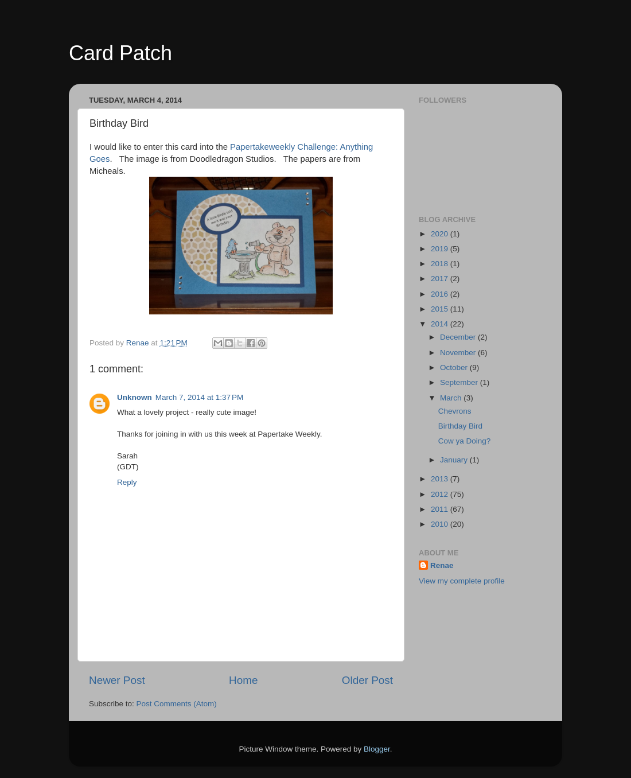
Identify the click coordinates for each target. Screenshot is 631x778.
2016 (440, 294)
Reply (127, 482)
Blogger (377, 749)
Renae (442, 565)
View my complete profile (462, 581)
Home (243, 680)
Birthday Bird (460, 426)
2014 (440, 324)
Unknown (134, 397)
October (455, 367)
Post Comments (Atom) (177, 703)
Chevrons (455, 411)
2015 (440, 309)
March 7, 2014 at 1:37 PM (199, 397)
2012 (440, 494)
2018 (440, 263)
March (451, 398)
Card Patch (120, 53)
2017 (440, 278)
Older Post (367, 680)
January (455, 460)
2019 (440, 248)
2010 (440, 524)
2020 (440, 233)
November (459, 352)
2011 (440, 509)
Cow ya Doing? (464, 441)
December (459, 337)
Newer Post (117, 680)
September (460, 382)
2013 (440, 478)
